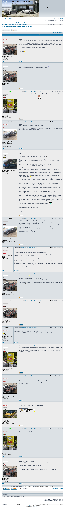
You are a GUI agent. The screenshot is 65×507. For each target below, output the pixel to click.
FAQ (55, 18)
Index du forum (4, 24)
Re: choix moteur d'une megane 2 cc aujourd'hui (33, 91)
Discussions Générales (12, 24)
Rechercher (60, 18)
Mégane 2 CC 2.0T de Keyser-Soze (21, 338)
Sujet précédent (55, 32)
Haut (3, 61)
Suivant (61, 30)
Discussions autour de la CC (22, 24)
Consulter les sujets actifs (20, 22)
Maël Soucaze (36, 506)
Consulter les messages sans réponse (8, 22)
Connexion (4, 18)
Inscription (10, 18)
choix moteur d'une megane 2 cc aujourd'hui (17, 26)
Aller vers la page (55, 30)
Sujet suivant (60, 32)
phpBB (29, 505)
